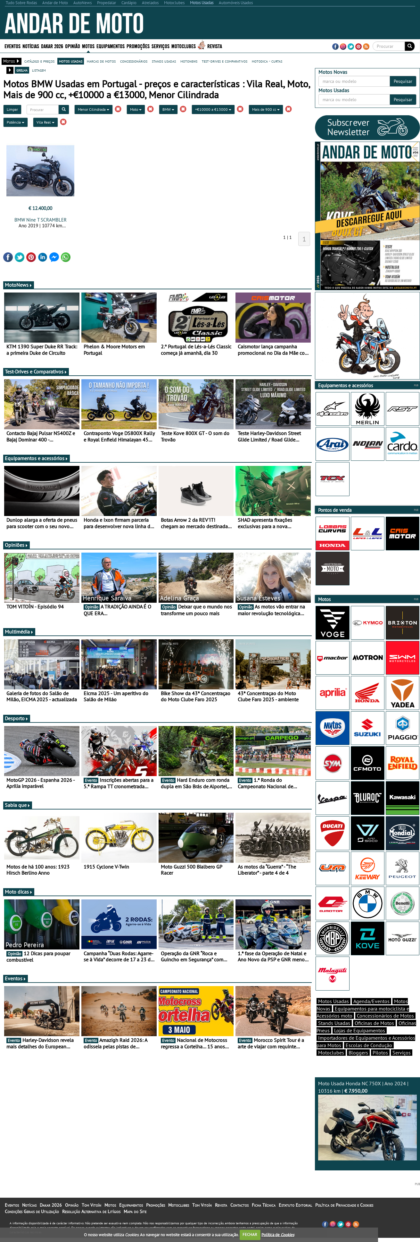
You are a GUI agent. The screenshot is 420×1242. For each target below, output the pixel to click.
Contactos (239, 1216)
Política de (277, 1234)
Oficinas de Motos (374, 1034)
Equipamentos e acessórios (36, 458)
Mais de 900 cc (266, 109)
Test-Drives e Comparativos (36, 371)
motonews (188, 61)
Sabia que (17, 805)
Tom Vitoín (91, 1216)
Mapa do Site (135, 1223)
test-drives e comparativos (224, 61)
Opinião (72, 45)
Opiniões (16, 545)
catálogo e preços (39, 61)
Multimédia (19, 631)
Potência (15, 122)
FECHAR (250, 1234)
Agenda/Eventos (371, 1012)
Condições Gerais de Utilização (32, 1223)
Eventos (12, 45)
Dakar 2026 (52, 45)
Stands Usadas (334, 1034)
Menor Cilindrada (93, 109)
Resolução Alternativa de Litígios (91, 1223)
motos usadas (70, 61)
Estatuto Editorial (295, 1216)
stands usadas (164, 61)
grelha (22, 70)
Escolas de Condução (369, 1056)
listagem (39, 70)
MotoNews (18, 285)
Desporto (17, 718)
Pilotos (380, 1064)
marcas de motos (101, 61)
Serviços (160, 45)
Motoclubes (183, 45)
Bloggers (358, 1064)
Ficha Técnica (264, 1216)
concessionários (133, 61)
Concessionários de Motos (385, 1027)
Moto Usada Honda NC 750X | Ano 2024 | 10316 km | (367, 1131)
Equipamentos (110, 45)
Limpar (12, 109)
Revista (214, 45)
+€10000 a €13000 (213, 109)
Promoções (138, 45)
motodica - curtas (267, 61)
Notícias (30, 45)
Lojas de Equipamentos (359, 1041)
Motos (88, 45)
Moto (136, 109)
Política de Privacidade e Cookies (344, 1216)
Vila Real (45, 122)
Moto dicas (19, 891)
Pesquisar (403, 81)
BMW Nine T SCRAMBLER (40, 220)
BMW (168, 109)
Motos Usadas (333, 1012)
